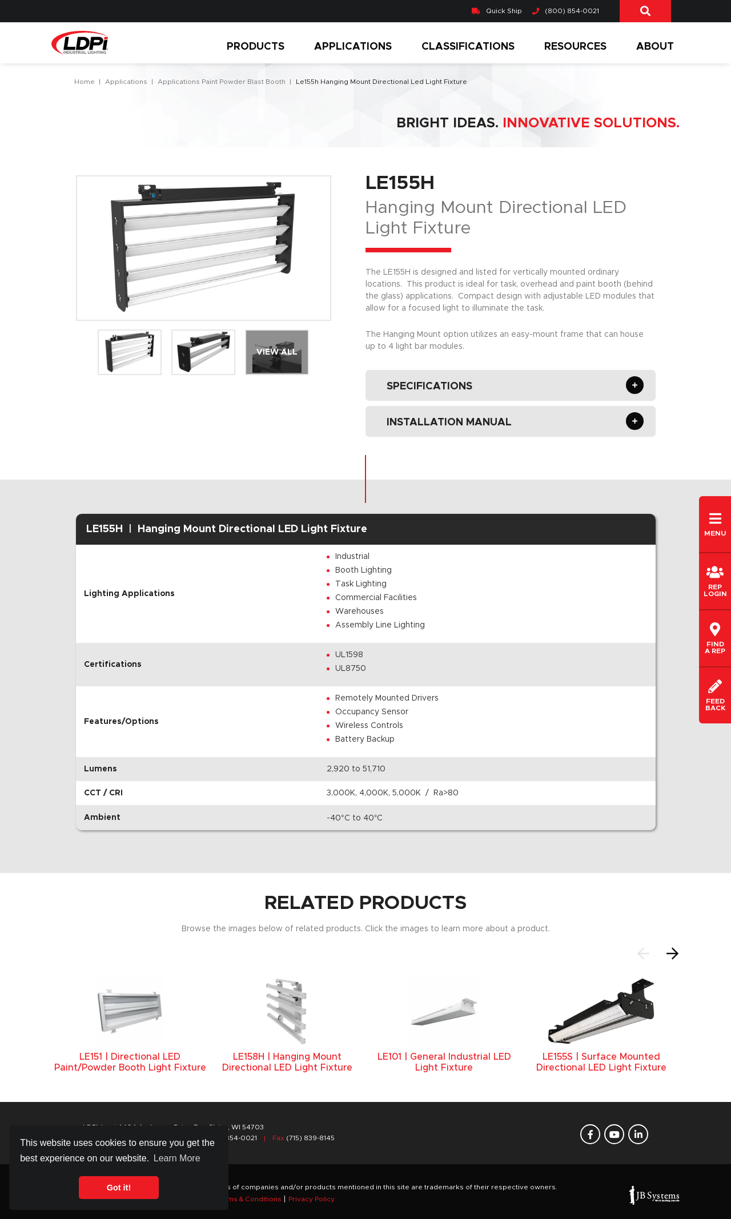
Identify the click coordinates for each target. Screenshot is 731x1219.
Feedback (715, 695)
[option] (129, 1025)
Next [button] (672, 953)
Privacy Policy (311, 1199)
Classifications (468, 47)
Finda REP (715, 638)
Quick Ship (497, 11)
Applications (353, 47)
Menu (715, 524)
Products (255, 47)
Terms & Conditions (249, 1199)
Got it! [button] (119, 1187)
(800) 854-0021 (565, 11)
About (655, 47)
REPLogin (715, 581)
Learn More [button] (177, 1158)
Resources (575, 47)
